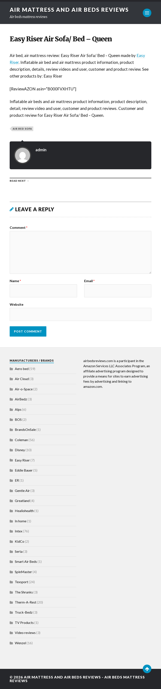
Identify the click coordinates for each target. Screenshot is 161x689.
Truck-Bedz (24, 612)
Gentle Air (22, 490)
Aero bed (22, 369)
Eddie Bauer (24, 470)
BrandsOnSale (25, 429)
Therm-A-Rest (25, 602)
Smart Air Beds (26, 561)
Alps (18, 409)
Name (15, 281)
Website (16, 304)
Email (89, 281)
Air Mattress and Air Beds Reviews (69, 9)
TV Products (24, 622)
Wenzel (20, 643)
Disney (20, 450)
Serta (19, 551)
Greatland (22, 501)
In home (20, 521)
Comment (18, 227)
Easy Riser (22, 460)
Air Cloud (22, 379)
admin (40, 149)
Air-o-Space (24, 389)
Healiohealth (24, 511)
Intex (18, 531)
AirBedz (21, 399)
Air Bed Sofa (22, 128)
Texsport (21, 582)
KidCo (19, 541)
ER (17, 480)
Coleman (21, 440)
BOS (18, 419)
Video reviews (25, 633)
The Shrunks (24, 592)
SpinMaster (23, 572)
